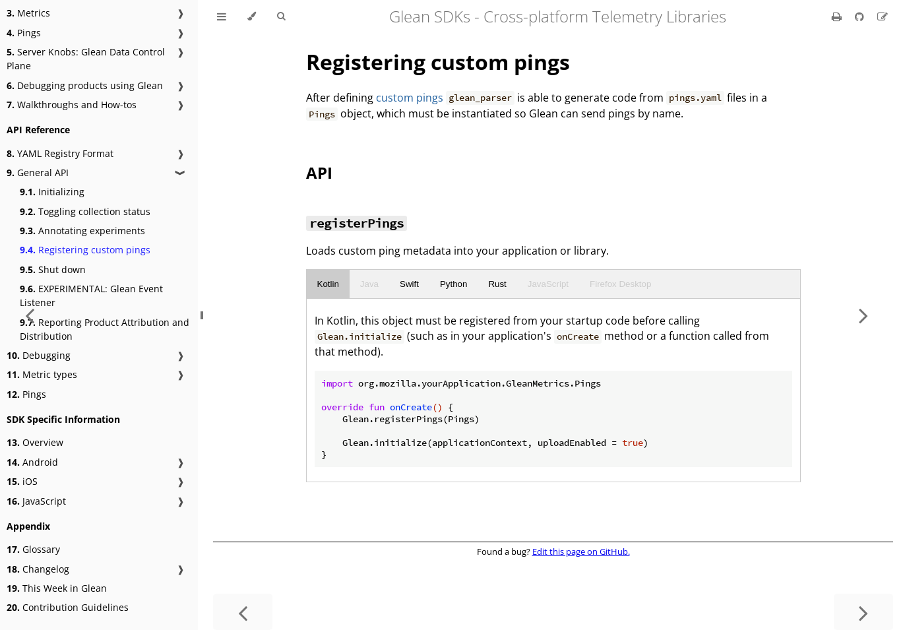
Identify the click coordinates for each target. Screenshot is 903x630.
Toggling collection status (85, 211)
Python (454, 284)
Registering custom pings (85, 249)
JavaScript (548, 284)
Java (369, 284)
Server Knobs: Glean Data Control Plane (86, 59)
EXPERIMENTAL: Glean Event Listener (91, 295)
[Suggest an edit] (882, 16)
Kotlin (328, 284)
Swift (409, 284)
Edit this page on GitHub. (581, 551)
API (319, 172)
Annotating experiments (82, 230)
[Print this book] (838, 16)
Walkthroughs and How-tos (72, 104)
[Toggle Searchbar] (281, 16)
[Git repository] (861, 16)
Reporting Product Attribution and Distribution (104, 329)
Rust (497, 284)
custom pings (409, 97)
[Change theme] (251, 16)
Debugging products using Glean (85, 85)
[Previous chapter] (242, 612)
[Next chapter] (863, 315)
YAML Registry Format (60, 153)
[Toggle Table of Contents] (221, 16)
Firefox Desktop (620, 284)
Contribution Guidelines (68, 607)
